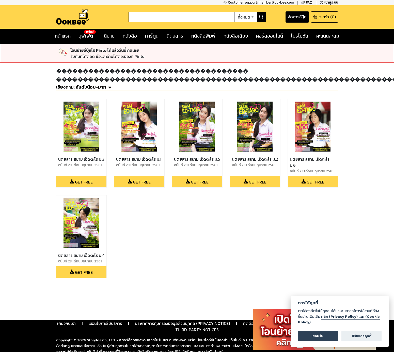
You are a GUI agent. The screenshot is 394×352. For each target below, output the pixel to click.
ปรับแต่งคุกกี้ (361, 335)
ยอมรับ (317, 335)
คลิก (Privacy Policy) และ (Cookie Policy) (339, 319)
